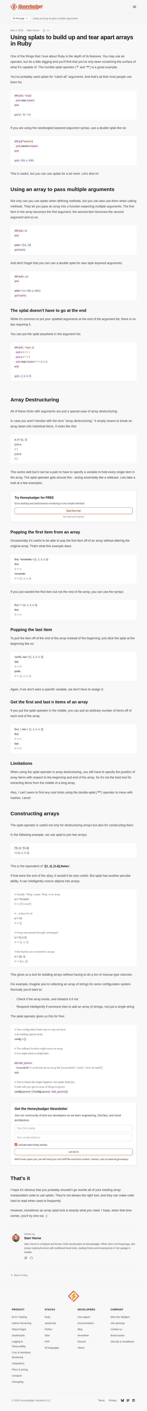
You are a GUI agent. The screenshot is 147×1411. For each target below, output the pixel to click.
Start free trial (73, 510)
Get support (84, 1317)
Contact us (116, 1329)
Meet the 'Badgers (120, 1317)
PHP (47, 1341)
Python (48, 1329)
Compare (17, 1375)
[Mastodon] (26, 1258)
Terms (101, 1400)
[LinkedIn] (133, 1400)
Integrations (18, 1363)
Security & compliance (122, 1341)
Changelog (17, 1381)
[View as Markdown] (46, 30)
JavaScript (50, 1323)
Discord (82, 1341)
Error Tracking (19, 1317)
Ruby (47, 1317)
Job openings (118, 1323)
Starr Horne (33, 30)
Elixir (47, 1335)
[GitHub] (31, 1258)
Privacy (113, 1400)
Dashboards (18, 1335)
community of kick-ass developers (45, 1115)
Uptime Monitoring (21, 1323)
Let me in (73, 1151)
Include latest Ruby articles (31, 1144)
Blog (80, 1329)
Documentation (86, 1323)
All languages (52, 1347)
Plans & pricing (20, 1369)
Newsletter (83, 1335)
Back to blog (18, 1275)
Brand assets (118, 1335)
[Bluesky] (122, 1400)
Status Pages (19, 1329)
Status (81, 1347)
